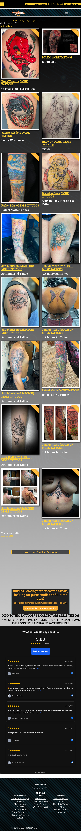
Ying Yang (24, 20)
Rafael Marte (9, 205)
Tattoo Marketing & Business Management (20, 801)
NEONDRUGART (52, 142)
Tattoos (14, 20)
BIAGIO (46, 57)
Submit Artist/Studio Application (40, 608)
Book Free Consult (63, 4)
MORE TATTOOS (62, 57)
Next (9, 26)
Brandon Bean (51, 193)
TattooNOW (40, 799)
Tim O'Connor (10, 81)
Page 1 (34, 20)
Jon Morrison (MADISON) (17, 266)
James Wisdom (11, 132)
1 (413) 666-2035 (40, 807)
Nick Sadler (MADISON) (16, 457)
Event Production (20, 812)
